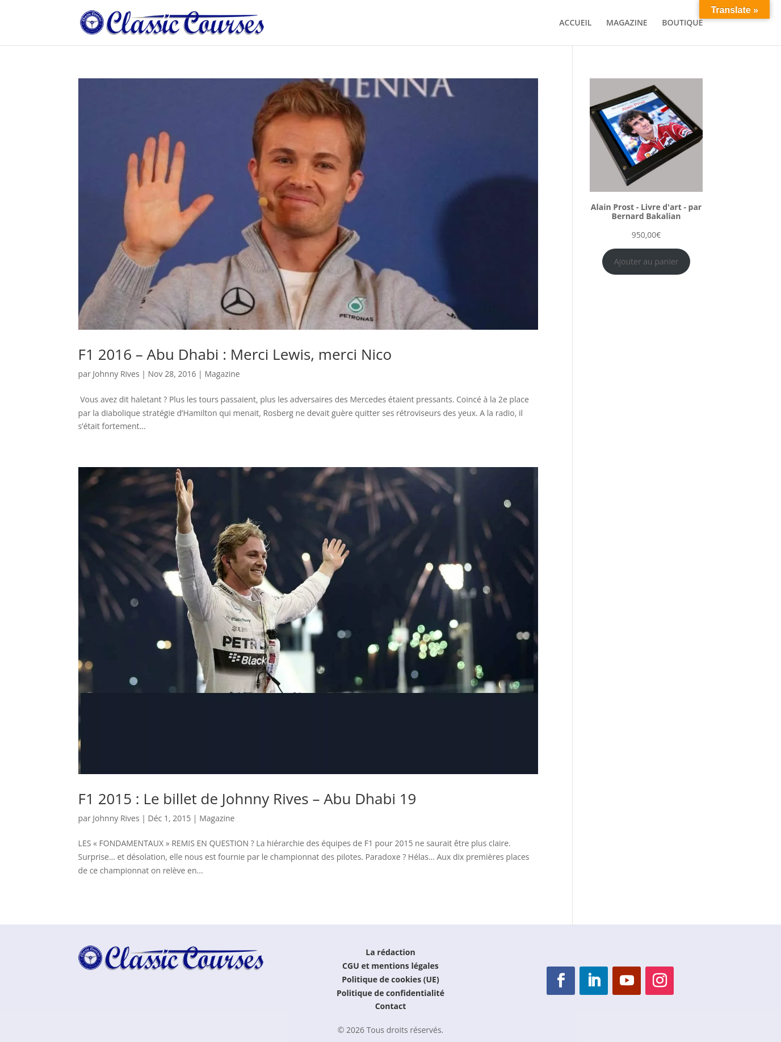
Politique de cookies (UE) (390, 979)
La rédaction (390, 952)
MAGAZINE (627, 23)
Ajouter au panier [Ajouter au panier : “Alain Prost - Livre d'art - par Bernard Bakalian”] (646, 261)
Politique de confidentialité (390, 993)
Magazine (222, 373)
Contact (390, 1006)
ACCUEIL (575, 23)
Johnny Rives (116, 373)
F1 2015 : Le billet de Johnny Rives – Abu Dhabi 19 (247, 798)
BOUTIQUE (682, 23)
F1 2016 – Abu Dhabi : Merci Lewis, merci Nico (235, 354)
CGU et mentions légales (390, 965)
